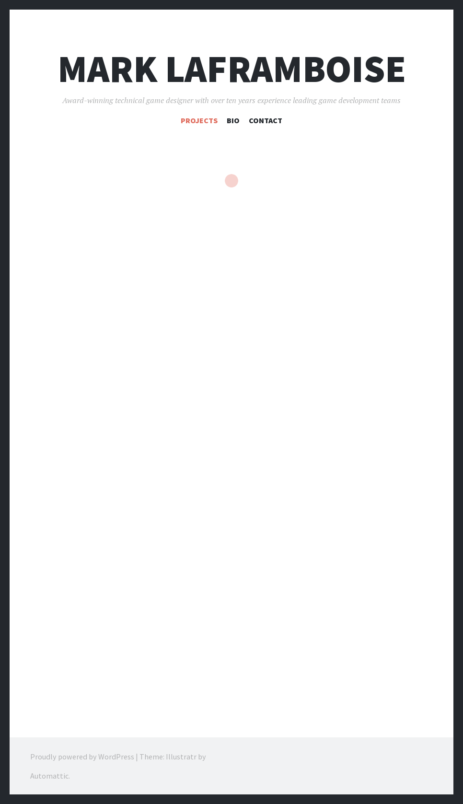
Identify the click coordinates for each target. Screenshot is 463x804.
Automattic (49, 775)
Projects (199, 120)
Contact (265, 120)
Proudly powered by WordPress (82, 756)
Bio (233, 120)
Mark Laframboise (232, 69)
